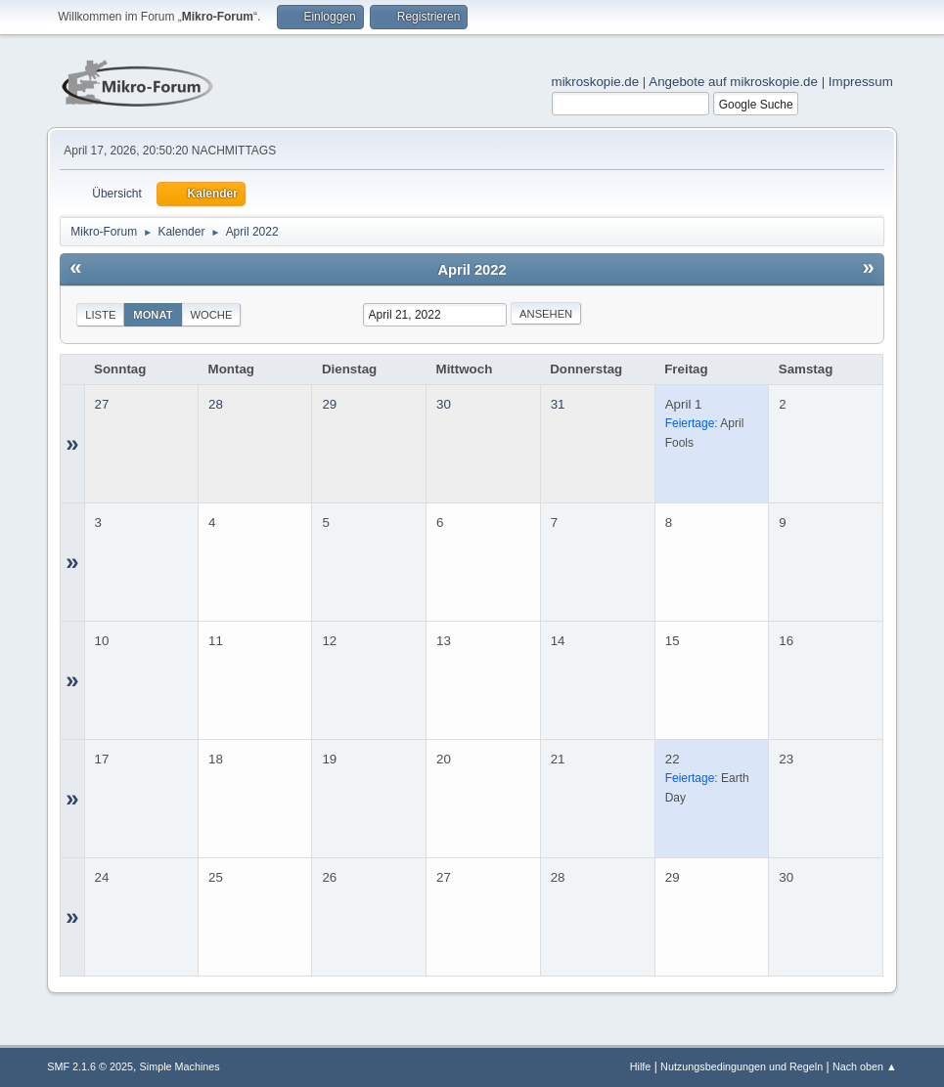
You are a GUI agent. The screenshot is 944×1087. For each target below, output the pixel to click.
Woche (212, 315)
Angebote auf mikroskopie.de (733, 81)
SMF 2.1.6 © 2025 (90, 1066)
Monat (152, 315)
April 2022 (471, 270)
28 (215, 404)
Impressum (861, 81)
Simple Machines (180, 1066)
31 (558, 404)
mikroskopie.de (596, 81)
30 (443, 404)
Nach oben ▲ (864, 1066)
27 (102, 404)
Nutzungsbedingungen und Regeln (741, 1066)
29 (329, 404)
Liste (100, 315)
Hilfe (641, 1066)
